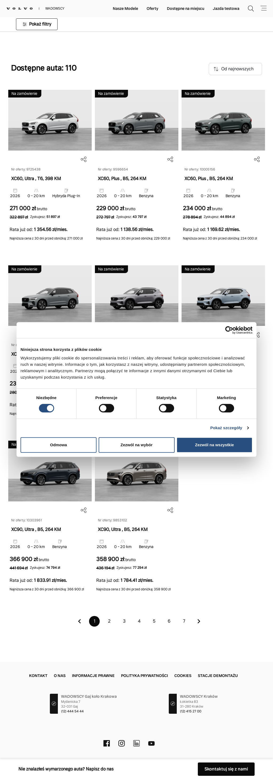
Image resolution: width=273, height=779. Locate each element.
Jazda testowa (226, 8)
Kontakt (38, 675)
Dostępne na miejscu (185, 8)
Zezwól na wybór (136, 445)
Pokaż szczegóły (226, 427)
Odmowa (58, 445)
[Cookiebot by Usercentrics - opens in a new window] (229, 330)
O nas (60, 675)
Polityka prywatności (144, 675)
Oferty (152, 8)
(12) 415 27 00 (190, 711)
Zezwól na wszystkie (214, 445)
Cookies (182, 675)
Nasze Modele (125, 8)
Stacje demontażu (218, 675)
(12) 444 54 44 (72, 711)
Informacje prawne (93, 675)
